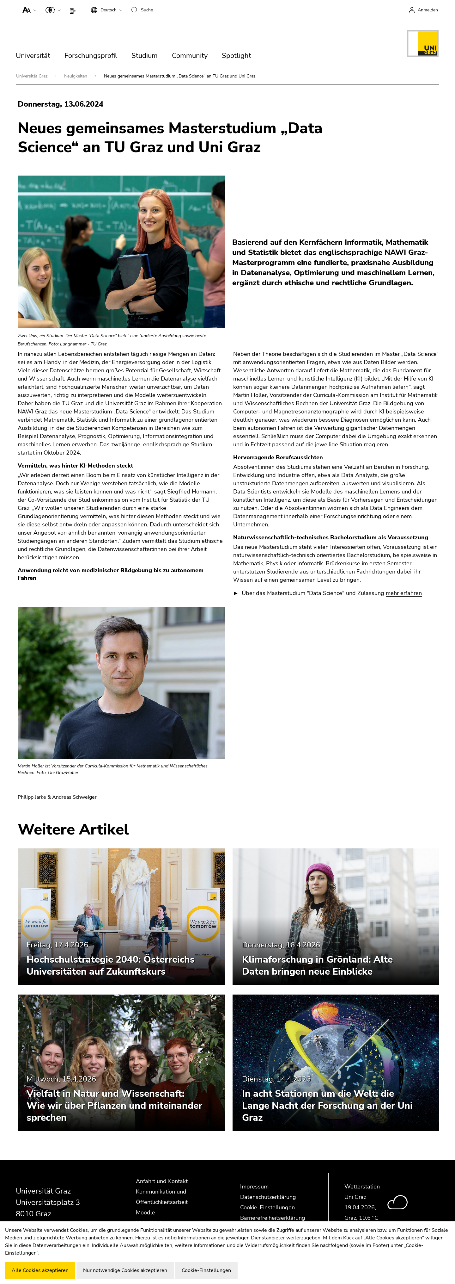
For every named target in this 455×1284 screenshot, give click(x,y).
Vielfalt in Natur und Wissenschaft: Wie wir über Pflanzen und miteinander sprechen (114, 1105)
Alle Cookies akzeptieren (40, 1270)
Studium (144, 55)
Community (190, 55)
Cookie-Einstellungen (267, 1207)
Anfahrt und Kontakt (162, 1181)
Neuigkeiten (76, 76)
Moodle (145, 1212)
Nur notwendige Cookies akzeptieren (125, 1270)
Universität (33, 55)
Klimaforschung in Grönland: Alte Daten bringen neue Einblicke (317, 965)
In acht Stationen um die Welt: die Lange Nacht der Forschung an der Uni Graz (327, 1105)
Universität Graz (32, 76)
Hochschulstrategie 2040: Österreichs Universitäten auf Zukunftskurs (111, 965)
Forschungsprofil (90, 55)
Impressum (254, 1186)
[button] (27, 9)
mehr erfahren (404, 593)
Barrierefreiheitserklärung (272, 1218)
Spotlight (236, 55)
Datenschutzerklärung (268, 1197)
